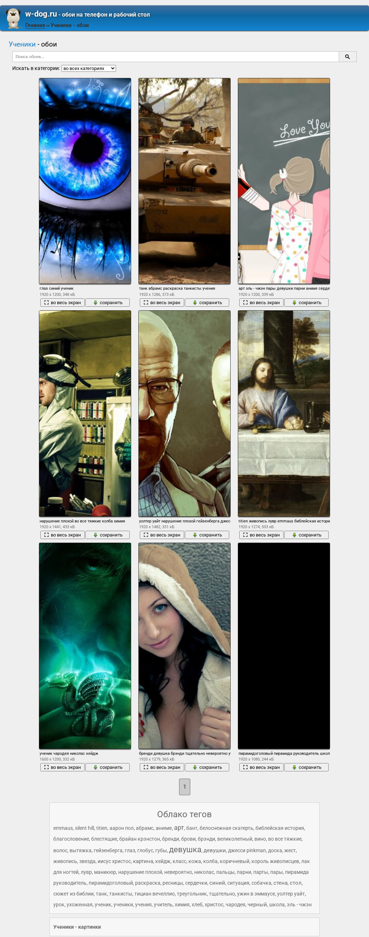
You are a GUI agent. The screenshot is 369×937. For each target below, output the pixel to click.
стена (281, 883)
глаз (130, 850)
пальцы (225, 872)
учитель (163, 904)
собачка (261, 883)
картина (143, 861)
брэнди (206, 839)
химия (182, 904)
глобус (145, 850)
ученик (103, 904)
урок (59, 904)
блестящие (104, 839)
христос (214, 904)
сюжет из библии (73, 894)
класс (179, 861)
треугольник (192, 894)
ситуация (238, 883)
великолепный (234, 839)
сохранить (108, 302)
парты (260, 872)
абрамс (145, 828)
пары (276, 872)
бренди (170, 839)
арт (179, 827)
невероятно (178, 872)
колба (210, 861)
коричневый (234, 861)
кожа (194, 861)
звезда (87, 861)
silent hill (84, 828)
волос (60, 850)
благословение (71, 839)
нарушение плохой (140, 872)
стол (296, 883)
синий (217, 883)
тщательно (222, 894)
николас (204, 872)
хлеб (197, 904)
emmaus (63, 828)
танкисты (120, 894)
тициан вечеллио (154, 894)
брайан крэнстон (139, 839)
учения (143, 904)
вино (260, 839)
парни (244, 872)
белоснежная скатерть (226, 828)
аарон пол (122, 828)
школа (277, 904)
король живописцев (275, 861)
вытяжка (81, 850)
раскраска (147, 883)
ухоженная (80, 904)
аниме (164, 828)
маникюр (105, 872)
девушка (185, 849)
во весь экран (62, 302)
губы (161, 850)
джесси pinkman (247, 850)
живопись (65, 861)
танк (101, 894)
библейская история (279, 828)
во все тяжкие (285, 839)
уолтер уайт (291, 894)
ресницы (173, 883)
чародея (235, 904)
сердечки (196, 883)
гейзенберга (108, 850)
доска (275, 850)
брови (188, 839)
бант (191, 828)
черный (257, 904)
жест (290, 850)
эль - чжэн (299, 904)
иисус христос (114, 861)
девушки (215, 850)
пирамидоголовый (111, 883)
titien (101, 828)
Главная (35, 25)
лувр (86, 872)
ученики (123, 904)
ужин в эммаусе (256, 894)
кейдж (162, 861)
